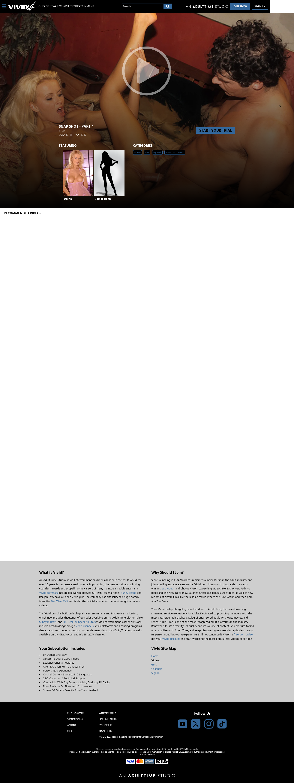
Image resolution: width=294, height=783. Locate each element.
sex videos (168, 588)
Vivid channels (85, 626)
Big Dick (157, 152)
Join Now (239, 6)
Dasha (68, 198)
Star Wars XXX (59, 601)
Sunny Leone (128, 593)
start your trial (215, 130)
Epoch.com (85, 752)
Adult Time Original (175, 152)
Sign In (260, 6)
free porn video (243, 634)
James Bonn (103, 198)
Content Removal (147, 755)
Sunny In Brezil (48, 622)
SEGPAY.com (182, 752)
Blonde (137, 152)
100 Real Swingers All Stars (79, 622)
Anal (147, 152)
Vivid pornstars (48, 593)
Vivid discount (171, 639)
